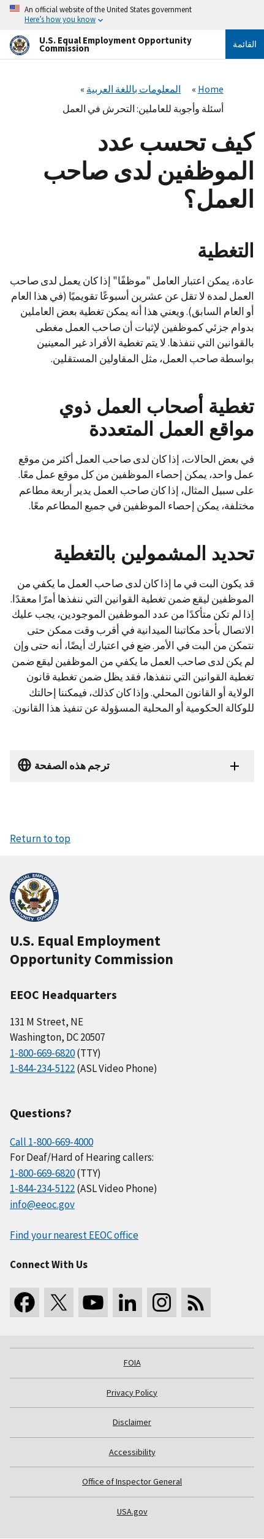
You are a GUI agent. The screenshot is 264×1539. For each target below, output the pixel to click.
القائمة (245, 44)
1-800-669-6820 (42, 1053)
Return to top (40, 838)
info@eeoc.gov (42, 1204)
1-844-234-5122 (42, 1068)
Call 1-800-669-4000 (51, 1142)
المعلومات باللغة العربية (133, 89)
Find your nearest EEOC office (74, 1235)
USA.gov (132, 1511)
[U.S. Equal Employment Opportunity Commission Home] (103, 44)
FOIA (132, 1362)
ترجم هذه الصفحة (72, 765)
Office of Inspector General (132, 1481)
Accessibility (132, 1451)
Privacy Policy (132, 1392)
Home (211, 89)
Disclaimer (132, 1421)
